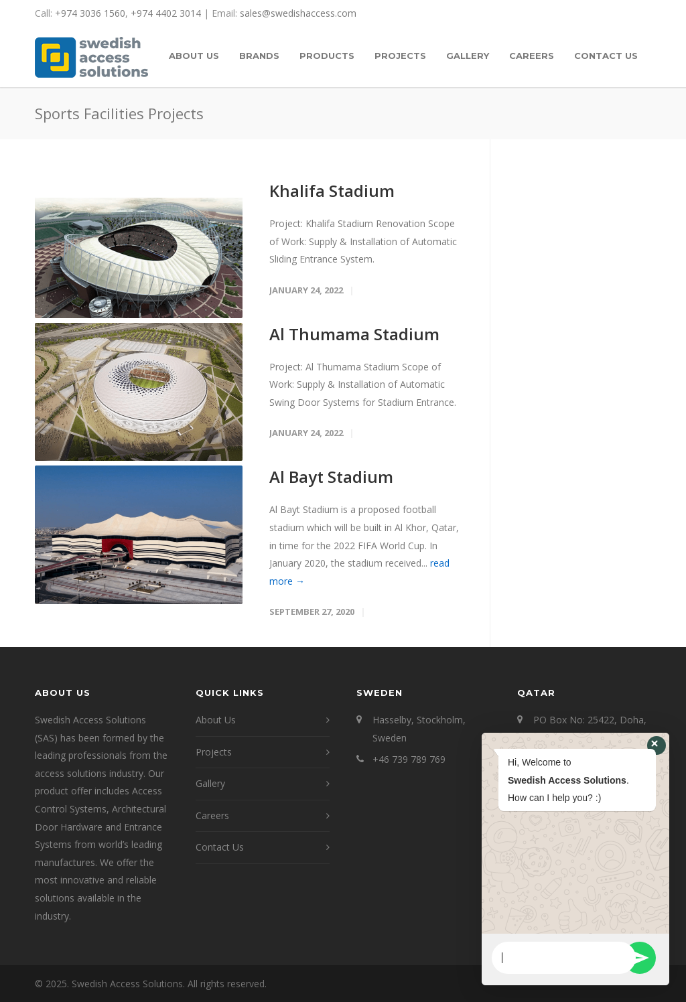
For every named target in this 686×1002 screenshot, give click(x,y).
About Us (216, 719)
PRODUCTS (326, 55)
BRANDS (259, 55)
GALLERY (467, 55)
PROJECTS (400, 55)
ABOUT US (194, 55)
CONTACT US (606, 55)
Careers (212, 815)
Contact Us (220, 847)
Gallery (210, 783)
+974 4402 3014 (166, 13)
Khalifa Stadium (332, 191)
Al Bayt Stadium (331, 477)
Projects (214, 751)
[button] (656, 745)
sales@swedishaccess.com (298, 13)
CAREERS (531, 55)
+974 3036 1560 (90, 13)
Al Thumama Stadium (354, 334)
